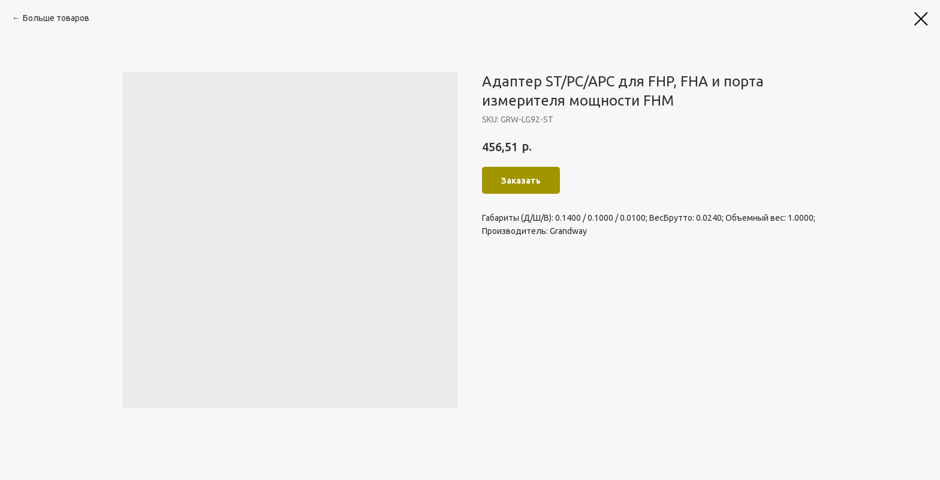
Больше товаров (56, 18)
